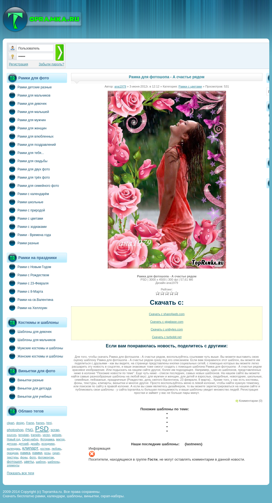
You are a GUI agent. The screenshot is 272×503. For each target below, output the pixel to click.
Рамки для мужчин (26, 120)
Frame (30, 423)
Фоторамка (47, 439)
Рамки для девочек (26, 103)
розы (47, 453)
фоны (24, 457)
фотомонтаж (46, 457)
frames (40, 423)
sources (11, 435)
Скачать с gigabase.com (166, 321)
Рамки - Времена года (29, 235)
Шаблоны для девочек (29, 331)
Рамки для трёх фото (28, 177)
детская (12, 443)
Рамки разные (23, 243)
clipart (10, 423)
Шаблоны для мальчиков (31, 340)
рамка (25, 453)
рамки (37, 453)
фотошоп (14, 462)
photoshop (15, 430)
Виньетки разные (25, 380)
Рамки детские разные (29, 87)
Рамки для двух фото (28, 169)
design (20, 423)
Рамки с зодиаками (26, 226)
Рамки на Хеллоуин (27, 308)
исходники (48, 443)
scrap (55, 430)
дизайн (35, 443)
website (56, 435)
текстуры (12, 457)
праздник (12, 453)
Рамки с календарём (28, 194)
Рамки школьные (25, 202)
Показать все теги (20, 473)
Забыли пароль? (51, 64)
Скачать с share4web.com (167, 314)
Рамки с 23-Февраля (28, 283)
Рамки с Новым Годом (29, 267)
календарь (13, 448)
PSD (41, 428)
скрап (56, 453)
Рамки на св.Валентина (30, 299)
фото (33, 457)
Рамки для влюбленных (30, 136)
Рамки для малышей (28, 111)
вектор (60, 439)
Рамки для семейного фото (33, 185)
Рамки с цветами (25, 218)
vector (46, 435)
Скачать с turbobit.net (167, 337)
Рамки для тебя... (25, 153)
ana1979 (120, 86)
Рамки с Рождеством (28, 275)
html (49, 423)
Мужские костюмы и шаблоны (35, 348)
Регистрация (18, 64)
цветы (29, 462)
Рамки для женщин (26, 128)
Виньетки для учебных (29, 396)
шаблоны (53, 461)
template (23, 435)
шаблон (41, 461)
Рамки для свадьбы (27, 161)
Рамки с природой (26, 210)
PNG (29, 430)
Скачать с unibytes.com (167, 329)
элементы (13, 465)
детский (23, 443)
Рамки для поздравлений (31, 144)
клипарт (30, 448)
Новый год (13, 439)
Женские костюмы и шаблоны (35, 356)
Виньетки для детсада (29, 388)
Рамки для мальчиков (28, 95)
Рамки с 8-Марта (25, 291)
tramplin (36, 435)
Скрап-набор (30, 439)
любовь (56, 448)
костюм (45, 448)
